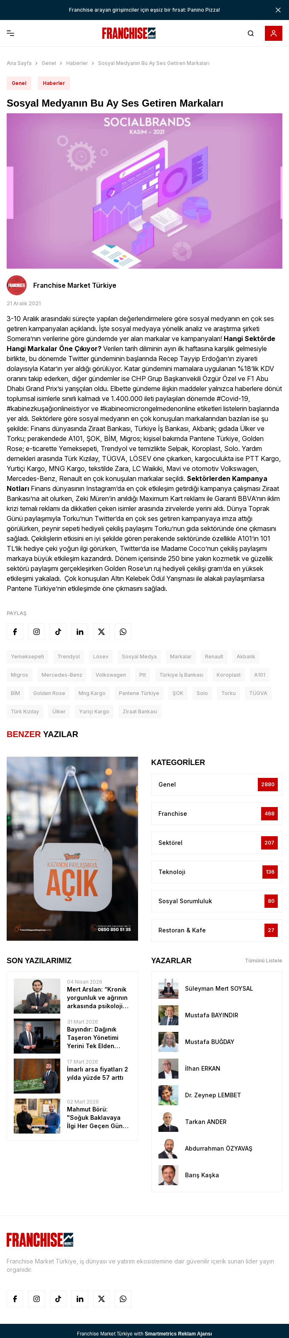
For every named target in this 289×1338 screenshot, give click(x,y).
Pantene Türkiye (139, 693)
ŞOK (178, 693)
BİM (15, 693)
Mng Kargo (92, 693)
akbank (246, 656)
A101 (259, 675)
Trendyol (68, 656)
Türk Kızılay (25, 711)
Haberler (77, 63)
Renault (214, 656)
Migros (19, 675)
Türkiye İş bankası (181, 675)
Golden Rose (49, 693)
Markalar (181, 656)
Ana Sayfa (19, 63)
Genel (49, 63)
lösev (101, 656)
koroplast (229, 675)
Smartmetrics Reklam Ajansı (178, 1334)
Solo (202, 693)
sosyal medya (139, 656)
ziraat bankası (140, 711)
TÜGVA (258, 693)
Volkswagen (111, 675)
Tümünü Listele (263, 960)
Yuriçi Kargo (94, 711)
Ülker (59, 711)
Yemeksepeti (27, 656)
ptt (142, 675)
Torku (228, 693)
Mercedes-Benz (62, 675)
